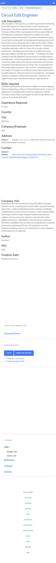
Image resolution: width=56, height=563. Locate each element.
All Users (28, 498)
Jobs (7, 447)
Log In (8, 353)
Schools (8, 472)
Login (28, 541)
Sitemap (28, 509)
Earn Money (28, 525)
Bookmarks (9, 460)
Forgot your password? (15, 361)
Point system (28, 492)
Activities (28, 503)
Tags (28, 552)
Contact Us (28, 520)
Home (28, 536)
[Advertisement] (28, 178)
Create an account (23, 353)
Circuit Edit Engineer (19, 15)
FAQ (28, 514)
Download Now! (12, 333)
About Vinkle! (28, 531)
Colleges (8, 466)
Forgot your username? (15, 358)
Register (28, 547)
